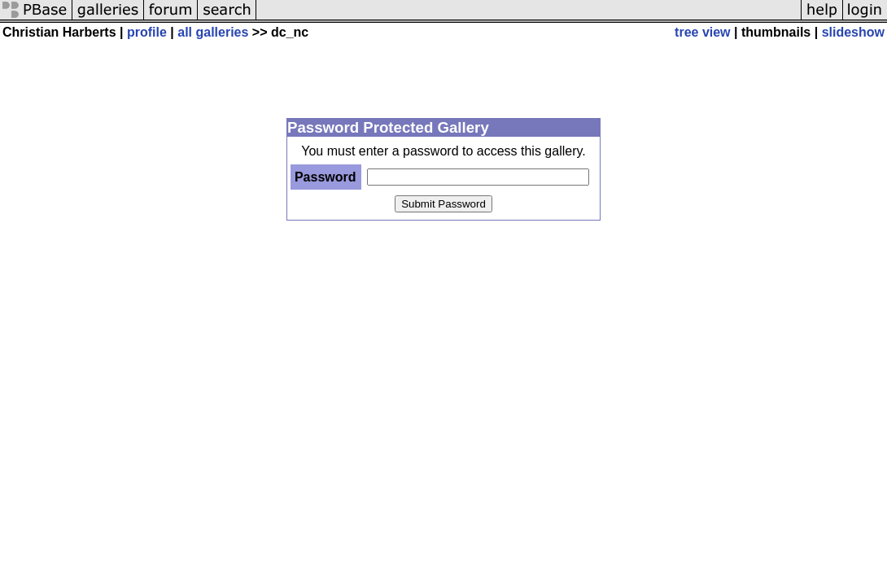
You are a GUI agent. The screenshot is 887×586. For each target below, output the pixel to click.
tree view (702, 32)
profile (147, 32)
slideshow (853, 32)
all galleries (212, 32)
